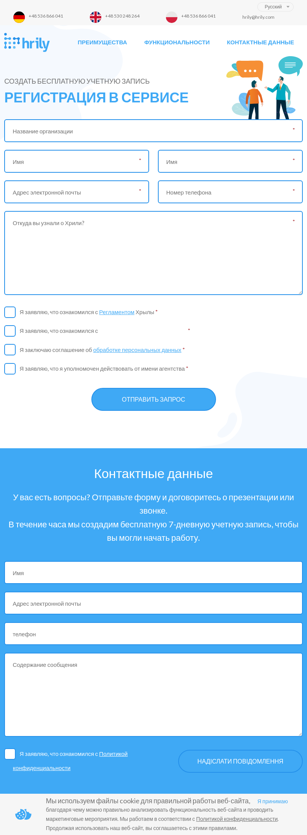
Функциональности (177, 42)
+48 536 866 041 (46, 16)
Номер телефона (188, 192)
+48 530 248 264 (122, 16)
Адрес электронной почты (47, 192)
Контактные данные (260, 42)
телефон (24, 634)
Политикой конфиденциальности (142, 330)
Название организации (43, 131)
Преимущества (102, 42)
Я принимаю (272, 801)
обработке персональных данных (137, 349)
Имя (18, 161)
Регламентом (116, 311)
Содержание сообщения (45, 664)
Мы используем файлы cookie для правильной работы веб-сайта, (148, 800)
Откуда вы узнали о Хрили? (48, 222)
